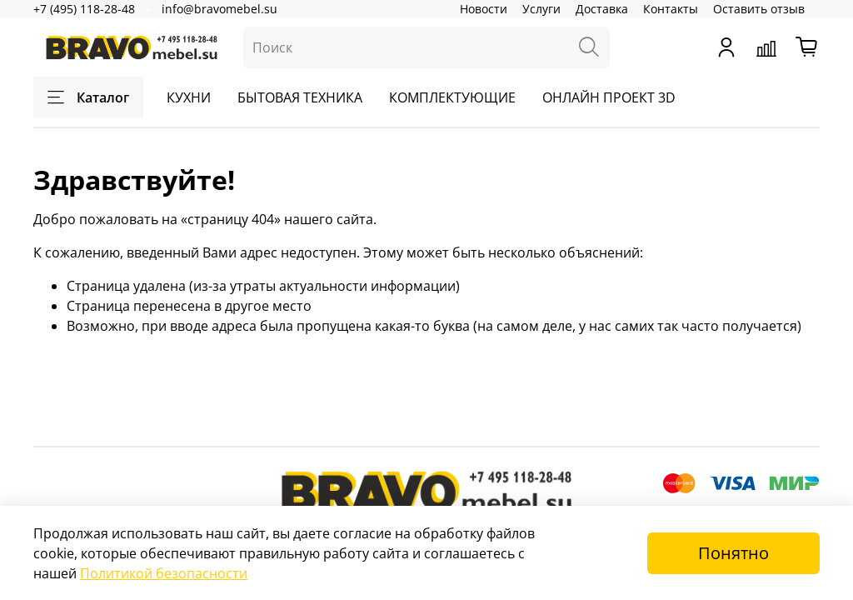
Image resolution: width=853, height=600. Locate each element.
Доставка (602, 9)
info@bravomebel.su (219, 9)
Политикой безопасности (163, 573)
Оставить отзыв (759, 9)
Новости (483, 9)
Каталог (88, 97)
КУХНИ (189, 97)
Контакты (670, 9)
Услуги (541, 9)
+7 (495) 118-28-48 (84, 9)
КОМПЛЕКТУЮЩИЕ (452, 97)
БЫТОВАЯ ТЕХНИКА (299, 97)
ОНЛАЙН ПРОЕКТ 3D (609, 97)
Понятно (733, 553)
